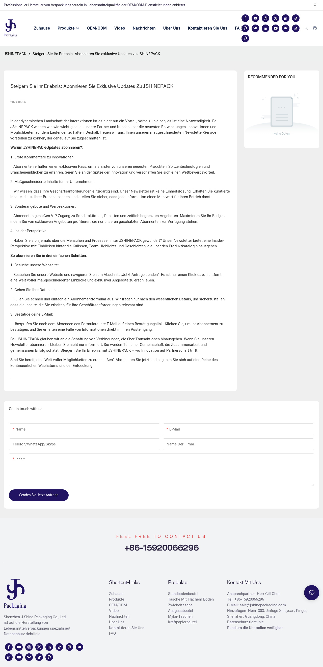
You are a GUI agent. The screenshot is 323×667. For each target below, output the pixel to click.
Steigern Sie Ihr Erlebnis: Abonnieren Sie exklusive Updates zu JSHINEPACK (96, 54)
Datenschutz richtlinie (22, 634)
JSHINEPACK (15, 54)
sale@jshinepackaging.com (263, 605)
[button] (242, 28)
